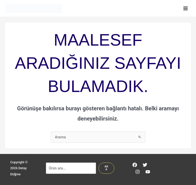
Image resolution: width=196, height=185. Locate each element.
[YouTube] (147, 171)
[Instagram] (137, 171)
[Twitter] (145, 165)
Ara (106, 168)
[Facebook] (134, 165)
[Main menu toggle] (185, 8)
